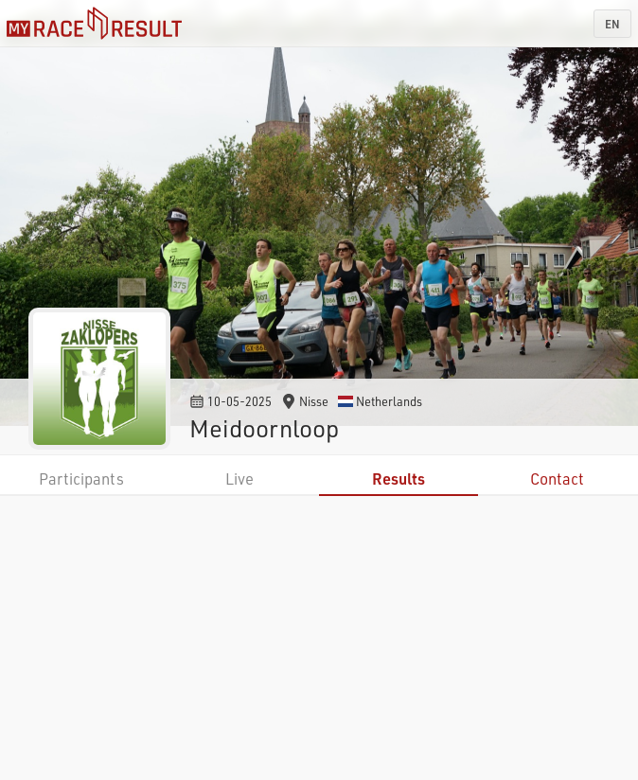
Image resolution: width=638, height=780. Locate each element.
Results (398, 478)
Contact (557, 478)
